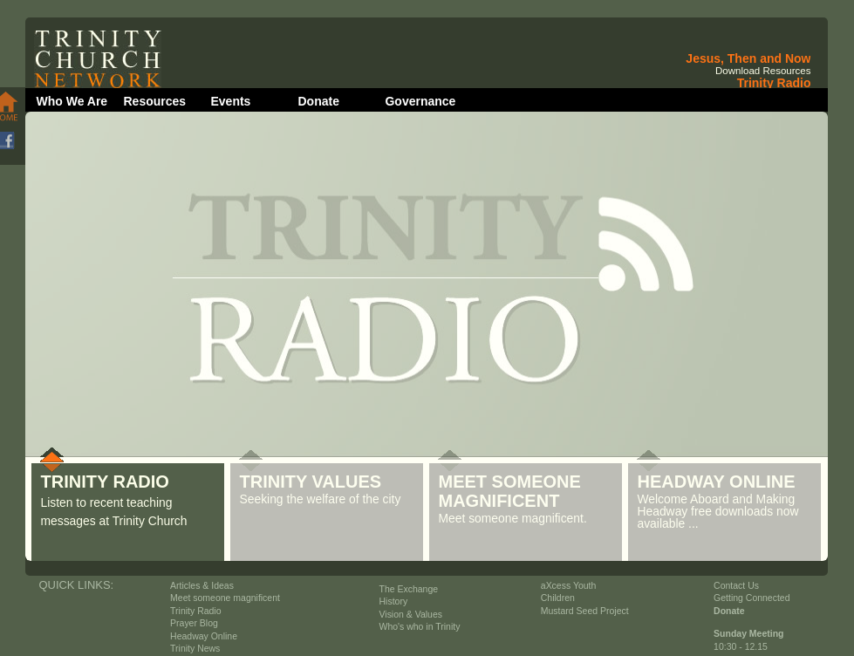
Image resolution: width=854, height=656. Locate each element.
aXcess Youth (569, 586)
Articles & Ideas (202, 586)
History (393, 601)
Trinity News (195, 648)
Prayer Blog (194, 623)
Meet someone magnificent (225, 598)
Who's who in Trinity (420, 627)
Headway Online (203, 636)
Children (558, 598)
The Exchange (409, 589)
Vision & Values (410, 614)
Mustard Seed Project (585, 611)
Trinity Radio (195, 611)
